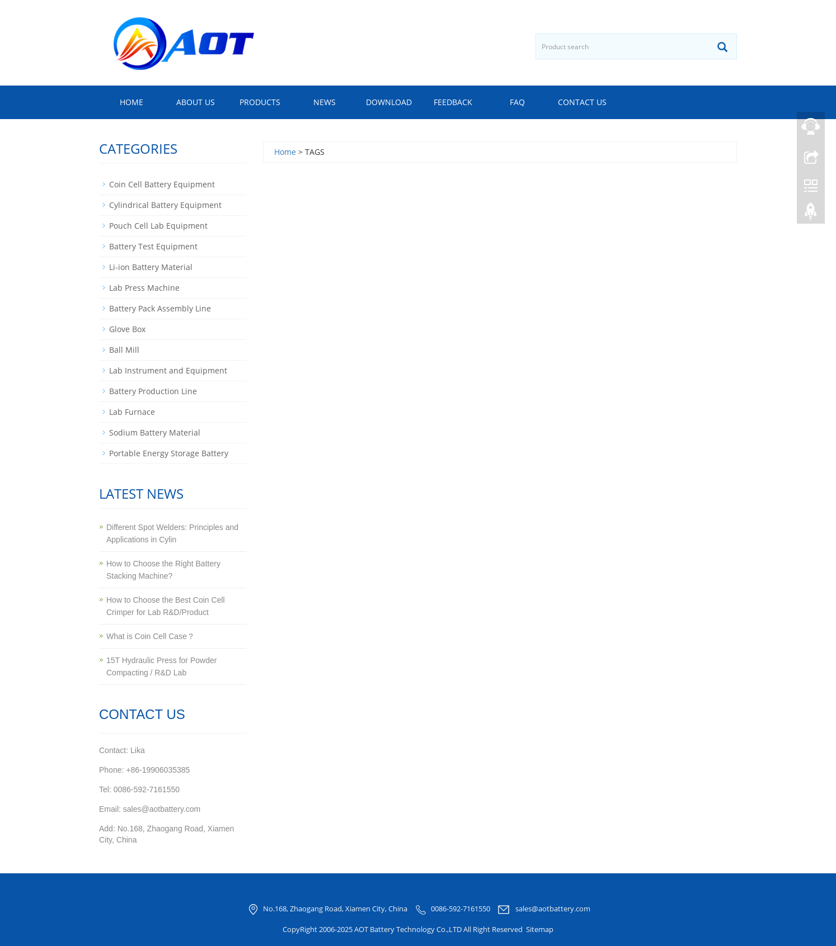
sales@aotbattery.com (552, 909)
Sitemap (539, 929)
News (324, 102)
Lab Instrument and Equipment (168, 370)
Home (131, 102)
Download (389, 102)
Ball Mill (124, 349)
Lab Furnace (132, 411)
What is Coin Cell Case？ (150, 636)
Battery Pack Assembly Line (160, 308)
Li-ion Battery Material (150, 267)
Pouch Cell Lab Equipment (158, 225)
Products (259, 102)
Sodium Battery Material (154, 432)
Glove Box (127, 329)
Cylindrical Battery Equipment (165, 205)
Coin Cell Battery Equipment (162, 184)
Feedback (453, 102)
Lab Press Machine (144, 287)
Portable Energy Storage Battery (168, 453)
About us (195, 102)
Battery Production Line (153, 391)
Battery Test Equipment (153, 246)
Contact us (582, 102)
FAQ (517, 102)
